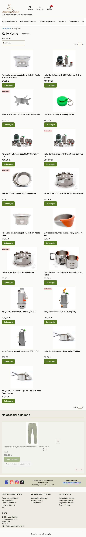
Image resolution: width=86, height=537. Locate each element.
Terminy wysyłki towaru (10, 498)
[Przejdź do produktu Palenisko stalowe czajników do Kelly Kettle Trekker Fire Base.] (22, 61)
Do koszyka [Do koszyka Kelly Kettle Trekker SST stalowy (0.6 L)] (8, 322)
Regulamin (6, 521)
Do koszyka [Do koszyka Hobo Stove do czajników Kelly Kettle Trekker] (50, 204)
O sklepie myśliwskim (10, 517)
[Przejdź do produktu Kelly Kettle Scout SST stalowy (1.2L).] (64, 298)
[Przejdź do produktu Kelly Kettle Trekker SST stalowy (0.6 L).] (22, 298)
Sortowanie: (6, 38)
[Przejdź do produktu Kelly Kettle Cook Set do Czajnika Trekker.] (64, 337)
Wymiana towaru (37, 500)
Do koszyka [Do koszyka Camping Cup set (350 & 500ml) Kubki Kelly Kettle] (50, 282)
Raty (3, 507)
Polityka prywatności (9, 519)
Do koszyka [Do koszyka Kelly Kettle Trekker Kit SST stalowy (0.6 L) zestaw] (50, 85)
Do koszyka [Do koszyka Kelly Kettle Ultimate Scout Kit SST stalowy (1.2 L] (8, 164)
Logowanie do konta (66, 503)
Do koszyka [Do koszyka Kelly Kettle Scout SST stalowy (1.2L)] (50, 322)
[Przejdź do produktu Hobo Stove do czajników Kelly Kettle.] (22, 258)
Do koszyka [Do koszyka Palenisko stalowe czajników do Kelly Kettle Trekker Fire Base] (8, 85)
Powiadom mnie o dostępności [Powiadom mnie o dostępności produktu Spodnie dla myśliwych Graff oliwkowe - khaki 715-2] (18, 464)
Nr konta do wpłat (8, 505)
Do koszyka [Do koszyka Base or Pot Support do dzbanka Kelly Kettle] (8, 125)
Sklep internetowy (40, 534)
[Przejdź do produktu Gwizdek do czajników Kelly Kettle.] (64, 100)
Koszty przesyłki (8, 500)
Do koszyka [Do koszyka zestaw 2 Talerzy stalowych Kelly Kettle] (8, 204)
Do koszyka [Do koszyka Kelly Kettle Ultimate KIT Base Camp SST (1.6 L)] (50, 164)
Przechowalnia (64, 505)
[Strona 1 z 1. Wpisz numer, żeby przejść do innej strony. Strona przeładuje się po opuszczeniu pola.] (80, 44)
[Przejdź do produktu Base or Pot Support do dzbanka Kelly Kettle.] (22, 100)
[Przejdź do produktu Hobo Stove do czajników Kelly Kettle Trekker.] (64, 179)
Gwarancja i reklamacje (39, 498)
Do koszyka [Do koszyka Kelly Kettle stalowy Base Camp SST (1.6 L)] (8, 361)
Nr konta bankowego (67, 498)
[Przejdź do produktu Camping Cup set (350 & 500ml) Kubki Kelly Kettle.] (64, 258)
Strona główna (6, 29)
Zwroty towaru (36, 503)
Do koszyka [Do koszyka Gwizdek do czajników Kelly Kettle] (50, 125)
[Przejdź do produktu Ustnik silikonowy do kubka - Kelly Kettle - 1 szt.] (64, 219)
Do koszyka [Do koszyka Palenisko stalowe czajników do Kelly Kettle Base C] (8, 243)
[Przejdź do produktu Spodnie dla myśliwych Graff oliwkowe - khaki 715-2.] (32, 433)
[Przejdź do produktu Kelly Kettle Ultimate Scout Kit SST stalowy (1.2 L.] (22, 140)
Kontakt (5, 524)
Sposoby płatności (9, 503)
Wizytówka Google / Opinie (12, 526)
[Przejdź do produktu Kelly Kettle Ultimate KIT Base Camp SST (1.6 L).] (64, 140)
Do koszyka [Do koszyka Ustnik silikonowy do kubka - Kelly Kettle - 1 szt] (50, 243)
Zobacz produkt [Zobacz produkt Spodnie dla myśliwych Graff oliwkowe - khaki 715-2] (12, 459)
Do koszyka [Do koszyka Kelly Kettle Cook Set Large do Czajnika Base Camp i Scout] (8, 401)
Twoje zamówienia (66, 500)
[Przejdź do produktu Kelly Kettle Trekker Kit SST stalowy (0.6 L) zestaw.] (64, 61)
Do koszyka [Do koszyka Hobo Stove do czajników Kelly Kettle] (8, 282)
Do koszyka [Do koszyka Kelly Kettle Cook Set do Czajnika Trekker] (50, 361)
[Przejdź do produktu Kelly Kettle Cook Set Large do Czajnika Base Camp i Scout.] (22, 377)
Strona (75, 44)
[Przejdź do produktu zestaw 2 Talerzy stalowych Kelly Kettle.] (22, 179)
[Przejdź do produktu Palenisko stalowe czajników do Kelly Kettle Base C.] (22, 219)
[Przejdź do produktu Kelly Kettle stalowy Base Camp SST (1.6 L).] (22, 337)
